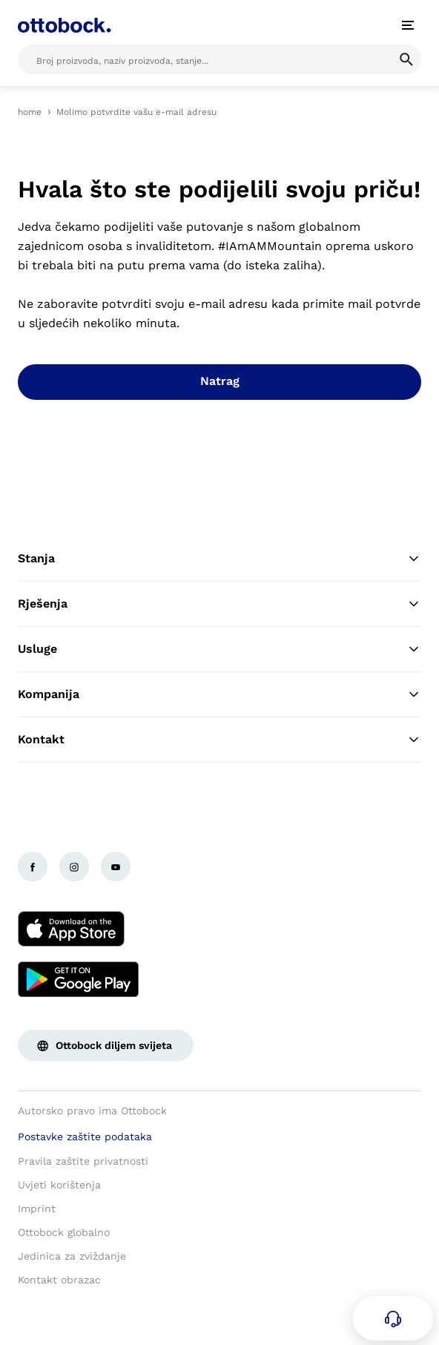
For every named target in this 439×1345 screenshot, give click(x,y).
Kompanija (219, 694)
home (30, 112)
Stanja (219, 558)
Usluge (219, 649)
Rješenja (219, 603)
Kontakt (219, 739)
